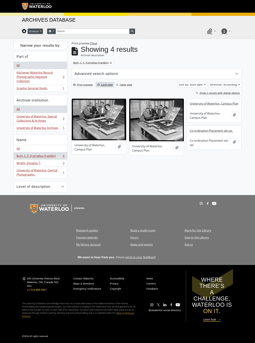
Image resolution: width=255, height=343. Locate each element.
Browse (34, 31)
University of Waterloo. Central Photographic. (40, 172)
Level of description (33, 187)
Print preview (83, 84)
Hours (134, 237)
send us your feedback (140, 257)
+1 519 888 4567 (37, 289)
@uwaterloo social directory (165, 310)
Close (93, 43)
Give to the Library (196, 237)
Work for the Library (197, 230)
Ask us (188, 244)
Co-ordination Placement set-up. (211, 131)
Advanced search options (96, 74)
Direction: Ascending (224, 84)
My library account (88, 244)
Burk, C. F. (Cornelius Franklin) (40, 157)
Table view (124, 84)
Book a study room (142, 230)
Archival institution (32, 100)
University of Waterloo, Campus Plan (214, 104)
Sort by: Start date (191, 84)
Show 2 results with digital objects (218, 93)
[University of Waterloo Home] (37, 6)
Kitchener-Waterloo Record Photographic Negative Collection (40, 77)
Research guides (87, 230)
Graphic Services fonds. (40, 89)
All (18, 65)
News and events (141, 244)
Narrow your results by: (40, 45)
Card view (105, 84)
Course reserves (87, 237)
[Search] (92, 31)
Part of (22, 56)
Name (22, 140)
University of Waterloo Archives (40, 128)
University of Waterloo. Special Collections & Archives (40, 119)
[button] (211, 31)
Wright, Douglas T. (40, 164)
